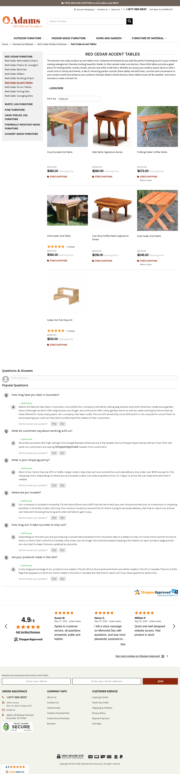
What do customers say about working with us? (42, 430)
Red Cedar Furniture (19, 56)
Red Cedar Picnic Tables (18, 87)
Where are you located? (26, 492)
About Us (115, 9)
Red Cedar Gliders (15, 73)
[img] (28, 626)
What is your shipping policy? (31, 460)
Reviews (51, 723)
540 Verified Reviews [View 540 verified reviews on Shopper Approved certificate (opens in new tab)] (28, 632)
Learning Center (100, 697)
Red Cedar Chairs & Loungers (21, 65)
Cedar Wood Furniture (58, 718)
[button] (54, 424)
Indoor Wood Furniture (70, 38)
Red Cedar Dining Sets (17, 91)
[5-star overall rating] (67, 247)
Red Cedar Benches (16, 69)
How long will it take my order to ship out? (39, 524)
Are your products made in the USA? (34, 557)
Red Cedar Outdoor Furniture (52, 44)
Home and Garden (110, 38)
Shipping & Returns (102, 708)
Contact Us (102, 9)
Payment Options (101, 718)
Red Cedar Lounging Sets (19, 95)
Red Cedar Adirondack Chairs (21, 60)
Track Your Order (100, 702)
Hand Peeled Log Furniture (16, 117)
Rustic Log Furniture (19, 104)
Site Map (96, 723)
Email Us (11, 710)
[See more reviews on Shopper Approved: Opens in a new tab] (137, 656)
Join (160, 681)
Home (5, 44)
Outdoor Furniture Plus (58, 713)
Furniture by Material (149, 38)
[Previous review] (6, 626)
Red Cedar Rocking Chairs (19, 78)
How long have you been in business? (35, 394)
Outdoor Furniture (29, 38)
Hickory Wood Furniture (21, 133)
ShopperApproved (66, 446)
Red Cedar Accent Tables (19, 82)
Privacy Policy (98, 713)
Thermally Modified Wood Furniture (22, 126)
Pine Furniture (15, 109)
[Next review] (174, 626)
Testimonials (53, 708)
